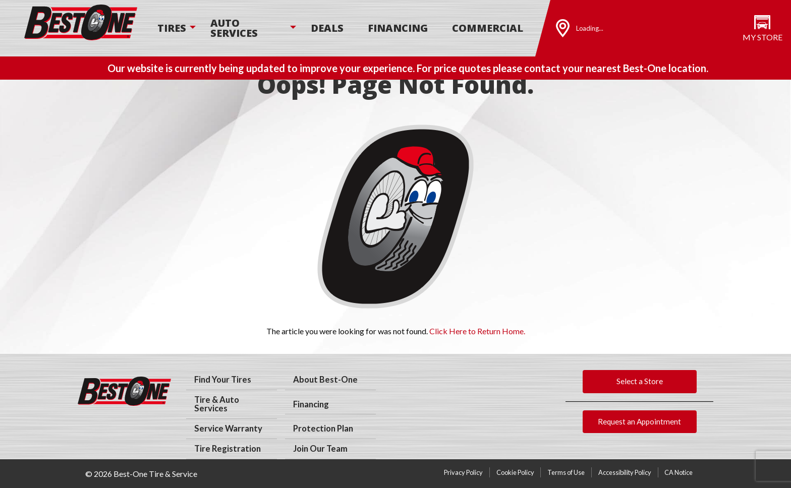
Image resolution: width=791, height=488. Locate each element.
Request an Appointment (639, 421)
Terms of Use (566, 472)
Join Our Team (320, 449)
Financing (398, 28)
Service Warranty (228, 428)
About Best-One (325, 380)
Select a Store (639, 381)
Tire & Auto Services (216, 404)
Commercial (487, 28)
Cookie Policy (515, 472)
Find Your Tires (222, 380)
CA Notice (678, 472)
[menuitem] (171, 28)
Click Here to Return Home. (477, 331)
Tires (171, 28)
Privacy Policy (463, 472)
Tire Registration (227, 449)
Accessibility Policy (624, 472)
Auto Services (234, 28)
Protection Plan (323, 428)
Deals (327, 28)
